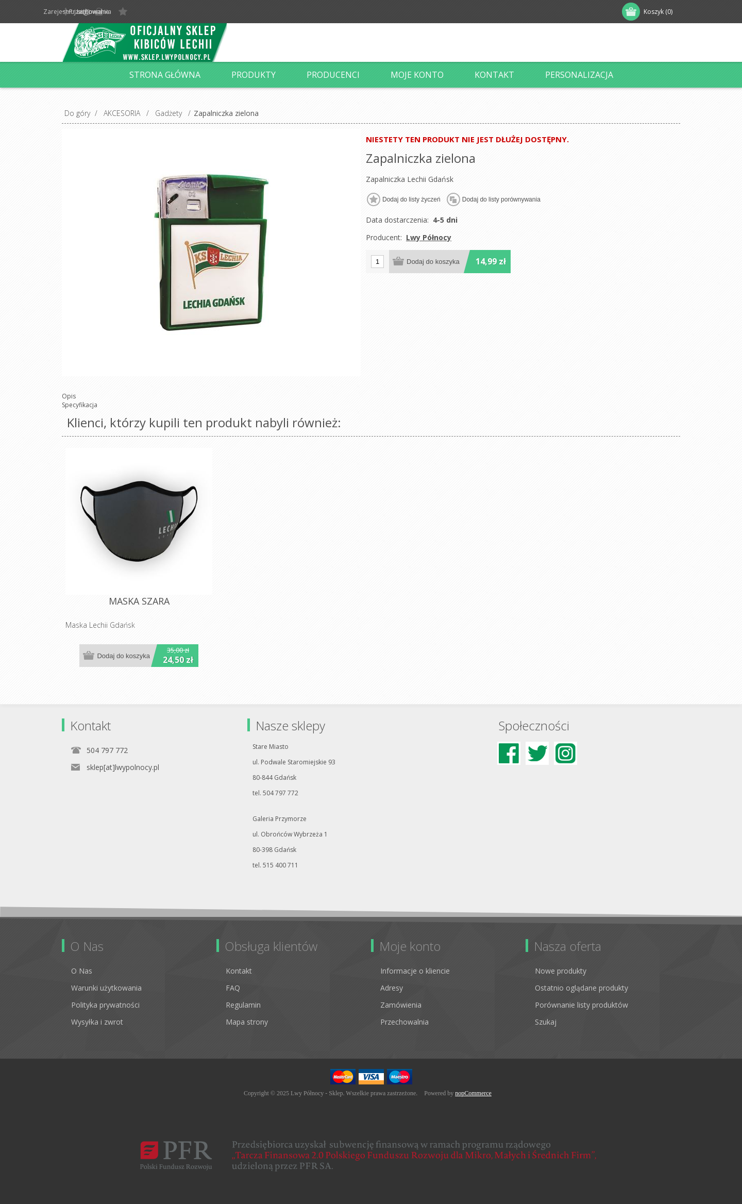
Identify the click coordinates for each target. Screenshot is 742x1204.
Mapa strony (247, 1022)
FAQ (233, 988)
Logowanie (154, 11)
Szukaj (545, 1022)
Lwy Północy (428, 237)
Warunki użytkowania (106, 988)
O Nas (81, 971)
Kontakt (239, 971)
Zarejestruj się (95, 11)
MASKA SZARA (139, 601)
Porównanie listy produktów (581, 1005)
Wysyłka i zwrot (97, 1022)
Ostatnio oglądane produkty (581, 988)
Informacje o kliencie (415, 971)
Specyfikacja (79, 404)
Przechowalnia (404, 1022)
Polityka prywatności (105, 1005)
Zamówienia (400, 1005)
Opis (69, 396)
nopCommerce (473, 1093)
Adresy (391, 988)
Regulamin (243, 1005)
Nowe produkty (560, 971)
